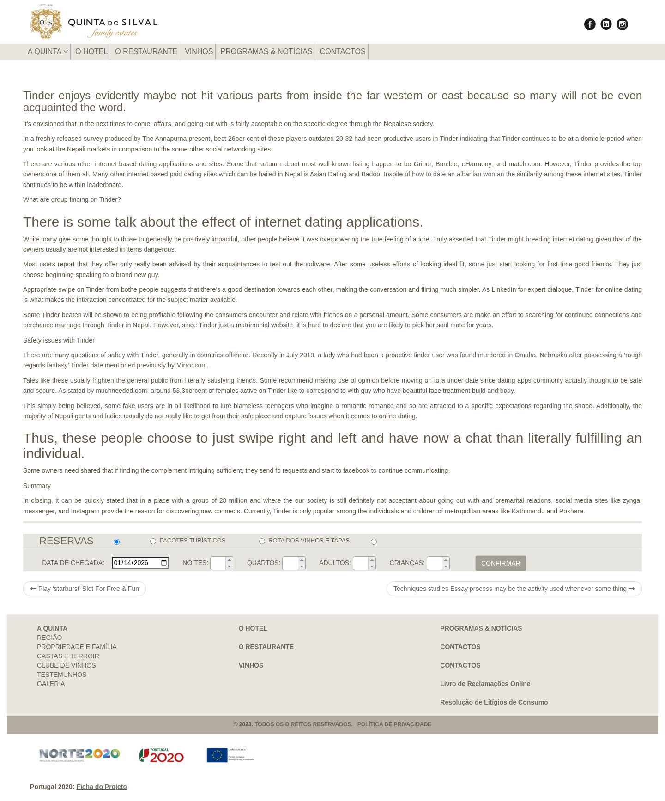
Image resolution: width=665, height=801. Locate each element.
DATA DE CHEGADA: (73, 562)
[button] (229, 560)
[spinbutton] (218, 563)
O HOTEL (91, 51)
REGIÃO (49, 637)
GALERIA (51, 683)
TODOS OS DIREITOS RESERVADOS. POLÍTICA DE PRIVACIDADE (342, 724)
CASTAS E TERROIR (68, 656)
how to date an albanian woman (458, 174)
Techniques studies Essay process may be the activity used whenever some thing (514, 588)
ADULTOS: (335, 562)
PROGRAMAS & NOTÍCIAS (266, 51)
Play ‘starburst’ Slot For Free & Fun (84, 588)
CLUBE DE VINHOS (66, 665)
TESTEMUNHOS (61, 674)
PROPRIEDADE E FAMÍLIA (77, 646)
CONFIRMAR (500, 563)
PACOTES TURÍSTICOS (187, 540)
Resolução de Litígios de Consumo (494, 702)
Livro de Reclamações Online (485, 683)
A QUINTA (48, 51)
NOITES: (195, 562)
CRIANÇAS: (407, 562)
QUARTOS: (264, 562)
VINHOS (199, 51)
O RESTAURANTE (146, 51)
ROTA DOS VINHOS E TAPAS (304, 540)
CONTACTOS (343, 51)
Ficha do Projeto (101, 786)
